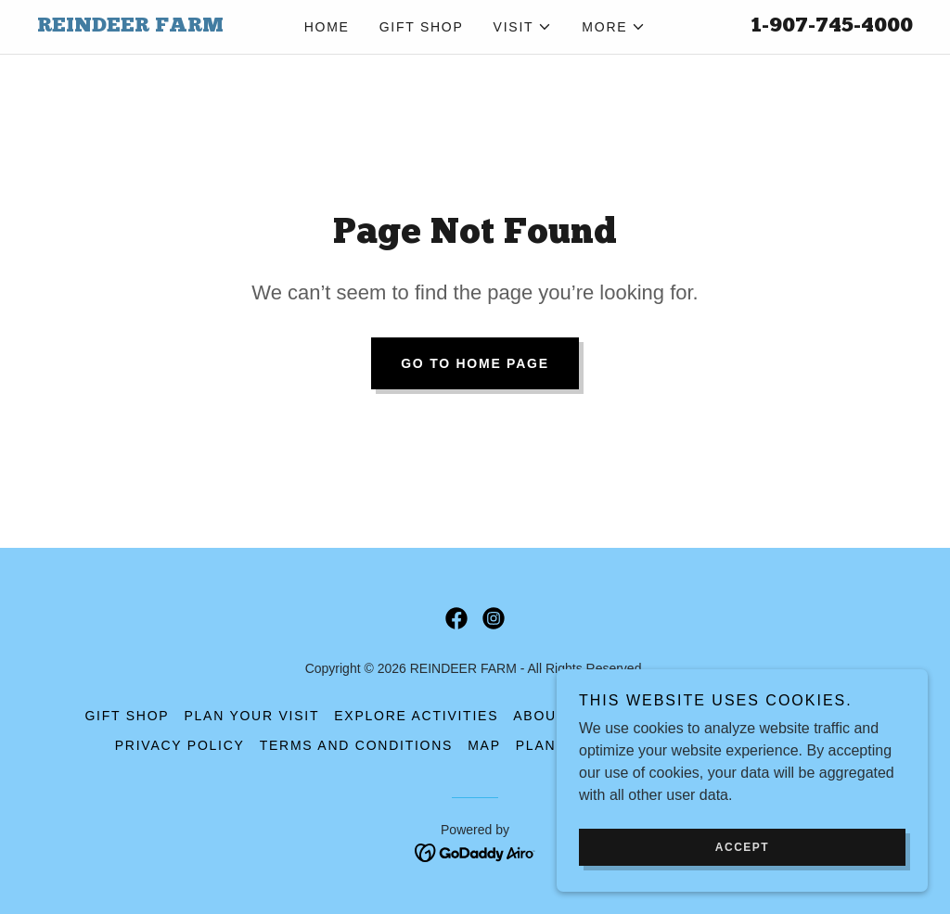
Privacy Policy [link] (180, 745)
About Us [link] (552, 715)
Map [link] (484, 745)
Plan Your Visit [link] (251, 715)
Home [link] (327, 26)
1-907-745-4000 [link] (832, 26)
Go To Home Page (475, 363)
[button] (523, 27)
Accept (742, 885)
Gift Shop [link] (421, 26)
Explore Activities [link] (416, 715)
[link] (146, 26)
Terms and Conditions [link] (356, 745)
